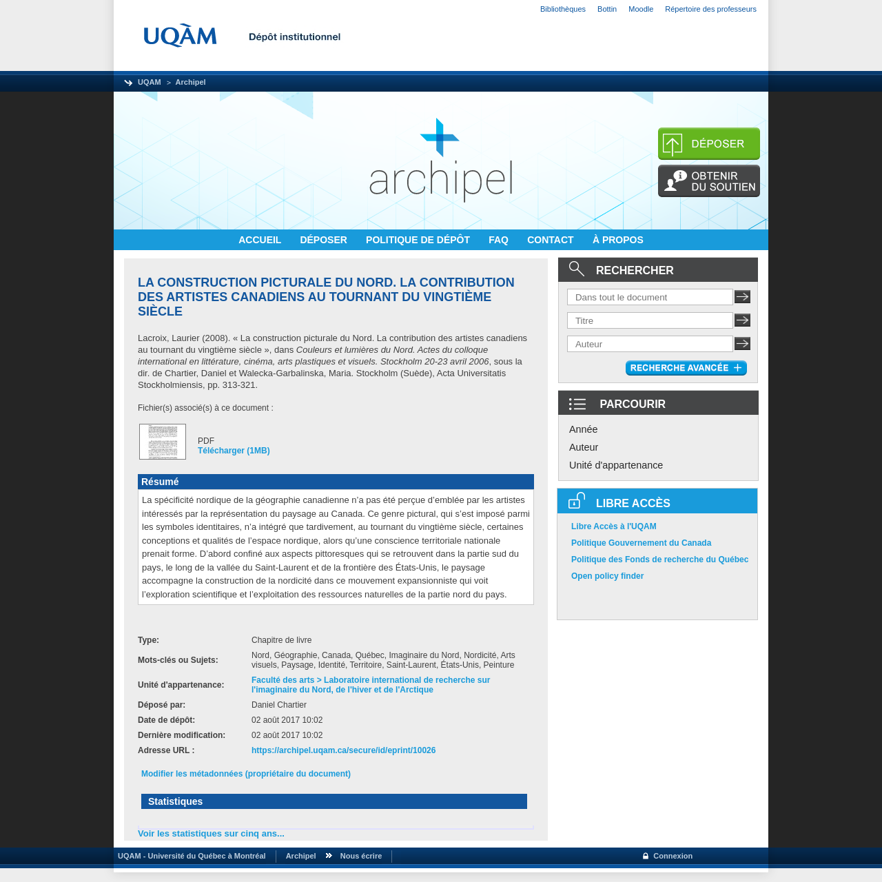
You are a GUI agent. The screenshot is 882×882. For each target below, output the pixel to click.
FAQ (500, 239)
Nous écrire (361, 856)
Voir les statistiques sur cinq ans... (211, 833)
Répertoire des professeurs (711, 9)
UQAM (149, 82)
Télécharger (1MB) (234, 450)
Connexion (673, 856)
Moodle (640, 9)
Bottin (607, 9)
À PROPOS (618, 239)
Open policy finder (607, 576)
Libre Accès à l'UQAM (614, 526)
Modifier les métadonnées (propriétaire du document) (246, 774)
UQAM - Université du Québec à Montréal (190, 856)
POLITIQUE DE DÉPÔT (419, 239)
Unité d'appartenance (616, 465)
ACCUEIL (261, 239)
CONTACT (551, 239)
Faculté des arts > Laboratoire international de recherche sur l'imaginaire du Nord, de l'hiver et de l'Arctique (371, 685)
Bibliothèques (563, 9)
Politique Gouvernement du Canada (641, 543)
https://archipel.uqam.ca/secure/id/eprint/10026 (343, 750)
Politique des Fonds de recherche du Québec (659, 559)
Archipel (191, 82)
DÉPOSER (324, 239)
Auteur (583, 447)
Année (583, 429)
